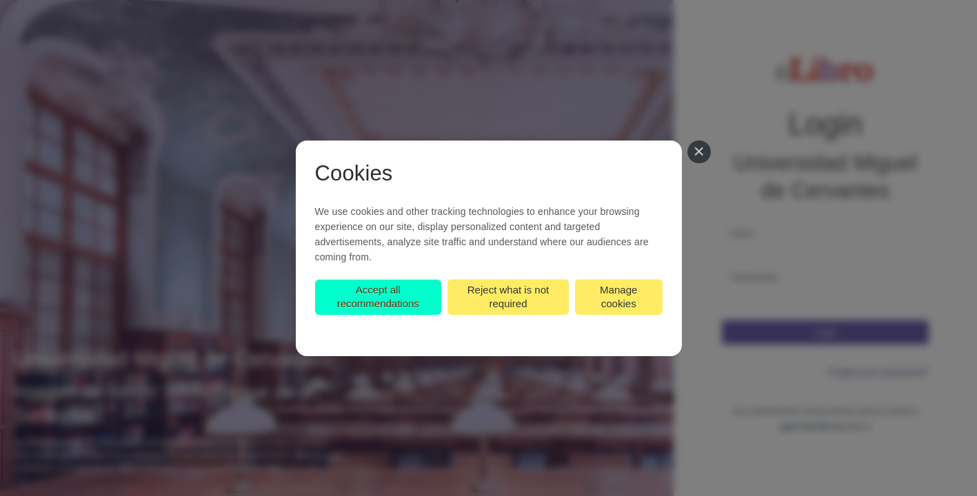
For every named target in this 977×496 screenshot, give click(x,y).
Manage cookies (618, 296)
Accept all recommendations (378, 296)
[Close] (699, 152)
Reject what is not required (508, 296)
